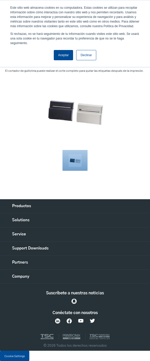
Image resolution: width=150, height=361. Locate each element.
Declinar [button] (86, 55)
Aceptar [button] (63, 55)
